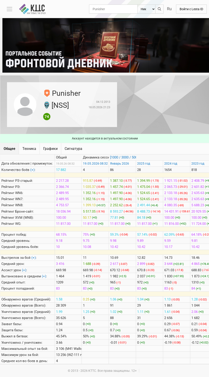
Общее (9, 148)
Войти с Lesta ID (191, 9)
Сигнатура (73, 148)
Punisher (66, 93)
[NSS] (60, 105)
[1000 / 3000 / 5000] (125, 157)
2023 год (197, 163)
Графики (50, 148)
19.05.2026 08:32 (95, 163)
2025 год (143, 163)
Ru (169, 8)
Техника (29, 148)
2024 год (170, 163)
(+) (32, 170)
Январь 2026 (119, 163)
